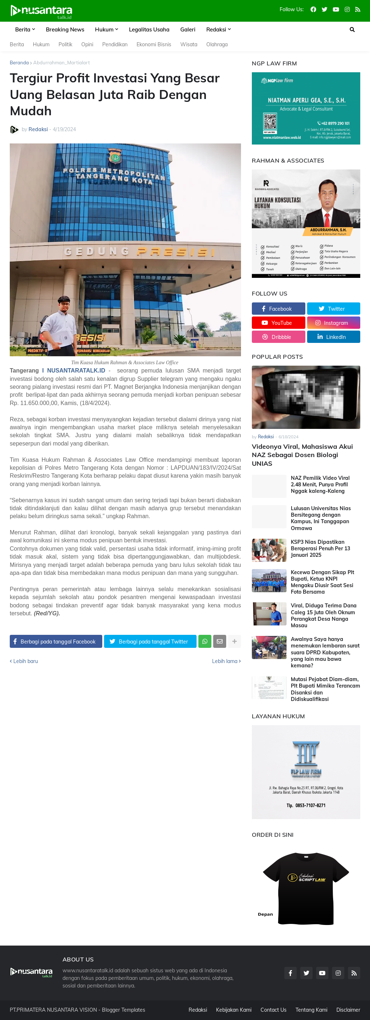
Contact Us (274, 1010)
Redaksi (198, 1010)
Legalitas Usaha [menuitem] (149, 29)
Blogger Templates (123, 1010)
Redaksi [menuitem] (216, 29)
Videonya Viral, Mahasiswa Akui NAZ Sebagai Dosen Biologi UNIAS (302, 455)
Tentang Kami (311, 1010)
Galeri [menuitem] (187, 29)
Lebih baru (25, 661)
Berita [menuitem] (22, 29)
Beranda (19, 62)
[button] (352, 30)
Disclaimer (348, 1010)
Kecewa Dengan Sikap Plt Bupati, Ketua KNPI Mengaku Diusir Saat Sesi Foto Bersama (322, 582)
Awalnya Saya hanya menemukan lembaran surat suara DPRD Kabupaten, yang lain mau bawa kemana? (325, 652)
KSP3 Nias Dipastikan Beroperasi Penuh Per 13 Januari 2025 (320, 548)
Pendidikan (115, 44)
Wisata (188, 44)
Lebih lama (224, 661)
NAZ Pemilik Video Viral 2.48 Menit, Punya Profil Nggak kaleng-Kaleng (320, 484)
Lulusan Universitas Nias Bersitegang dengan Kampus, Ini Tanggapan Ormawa (321, 518)
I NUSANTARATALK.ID (73, 370)
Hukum (41, 44)
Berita (17, 44)
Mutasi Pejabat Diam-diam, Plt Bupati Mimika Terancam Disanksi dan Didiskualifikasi (325, 689)
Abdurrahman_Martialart (61, 62)
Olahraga (217, 44)
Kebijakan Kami (233, 1010)
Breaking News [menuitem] (65, 29)
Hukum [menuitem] (104, 29)
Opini (87, 44)
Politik (65, 44)
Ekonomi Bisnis (154, 44)
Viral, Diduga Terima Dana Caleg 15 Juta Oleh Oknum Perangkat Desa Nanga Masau (324, 615)
